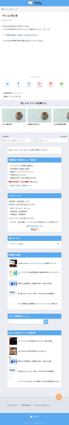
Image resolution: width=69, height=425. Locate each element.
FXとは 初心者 (16, 96)
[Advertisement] (34, 57)
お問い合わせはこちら (34, 226)
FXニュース (17, 93)
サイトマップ (12, 405)
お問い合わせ (26, 405)
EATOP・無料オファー (23, 186)
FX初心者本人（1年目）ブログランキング (21, 35)
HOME (34, 416)
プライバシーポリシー (42, 405)
